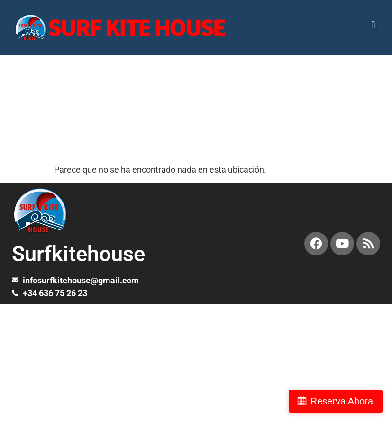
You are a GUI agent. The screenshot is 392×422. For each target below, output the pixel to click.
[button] (373, 25)
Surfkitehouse (78, 253)
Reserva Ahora (341, 401)
